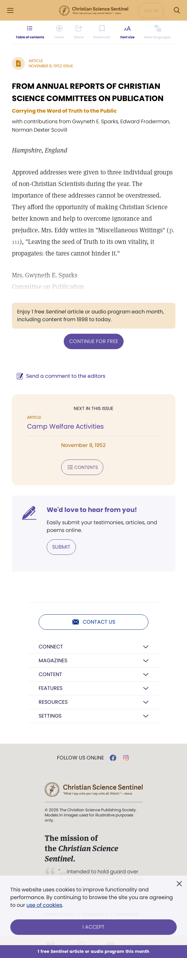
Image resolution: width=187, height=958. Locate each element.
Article (36, 60)
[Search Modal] (176, 10)
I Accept (93, 927)
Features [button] (50, 688)
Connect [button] (51, 646)
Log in (151, 10)
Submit (61, 547)
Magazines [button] (53, 660)
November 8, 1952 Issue (51, 66)
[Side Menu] (10, 10)
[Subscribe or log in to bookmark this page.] (101, 32)
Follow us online (80, 757)
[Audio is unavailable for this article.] (59, 32)
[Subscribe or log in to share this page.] (79, 32)
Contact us (93, 622)
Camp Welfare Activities (65, 426)
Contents (82, 467)
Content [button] (50, 674)
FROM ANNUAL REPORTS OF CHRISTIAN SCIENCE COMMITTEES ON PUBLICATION (88, 92)
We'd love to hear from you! (92, 510)
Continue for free (93, 341)
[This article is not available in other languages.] (157, 32)
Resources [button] (53, 702)
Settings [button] (50, 716)
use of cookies (44, 905)
